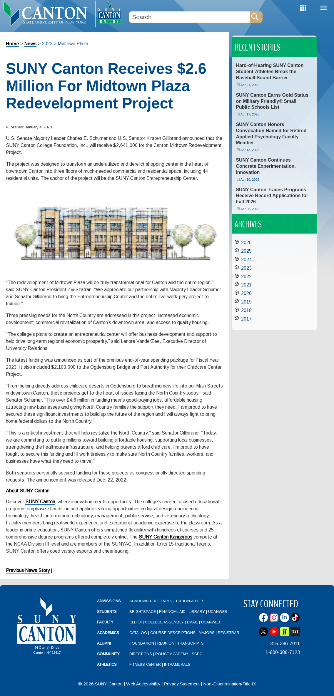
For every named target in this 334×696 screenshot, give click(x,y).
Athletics (107, 664)
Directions (140, 654)
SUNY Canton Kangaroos (165, 536)
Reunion (165, 643)
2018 (246, 310)
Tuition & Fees (190, 601)
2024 (246, 259)
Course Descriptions (173, 632)
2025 (246, 251)
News (30, 43)
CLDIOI (135, 622)
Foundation (141, 643)
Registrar (228, 632)
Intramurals (177, 664)
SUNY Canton (40, 501)
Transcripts (191, 643)
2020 (246, 293)
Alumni (104, 643)
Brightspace (142, 611)
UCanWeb (217, 611)
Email (192, 622)
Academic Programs (151, 601)
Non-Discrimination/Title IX (229, 683)
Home (12, 43)
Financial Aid (172, 611)
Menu (323, 8)
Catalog (138, 632)
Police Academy (171, 654)
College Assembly (164, 622)
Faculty (105, 622)
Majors (207, 632)
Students (107, 611)
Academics (108, 632)
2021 (246, 284)
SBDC (197, 654)
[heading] (47, 13)
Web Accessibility (143, 683)
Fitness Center (145, 664)
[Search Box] (189, 17)
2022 (246, 276)
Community (108, 654)
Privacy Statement (182, 683)
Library (197, 611)
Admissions (109, 601)
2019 (246, 301)
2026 (246, 242)
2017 (246, 318)
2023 (246, 268)
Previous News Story (28, 570)
